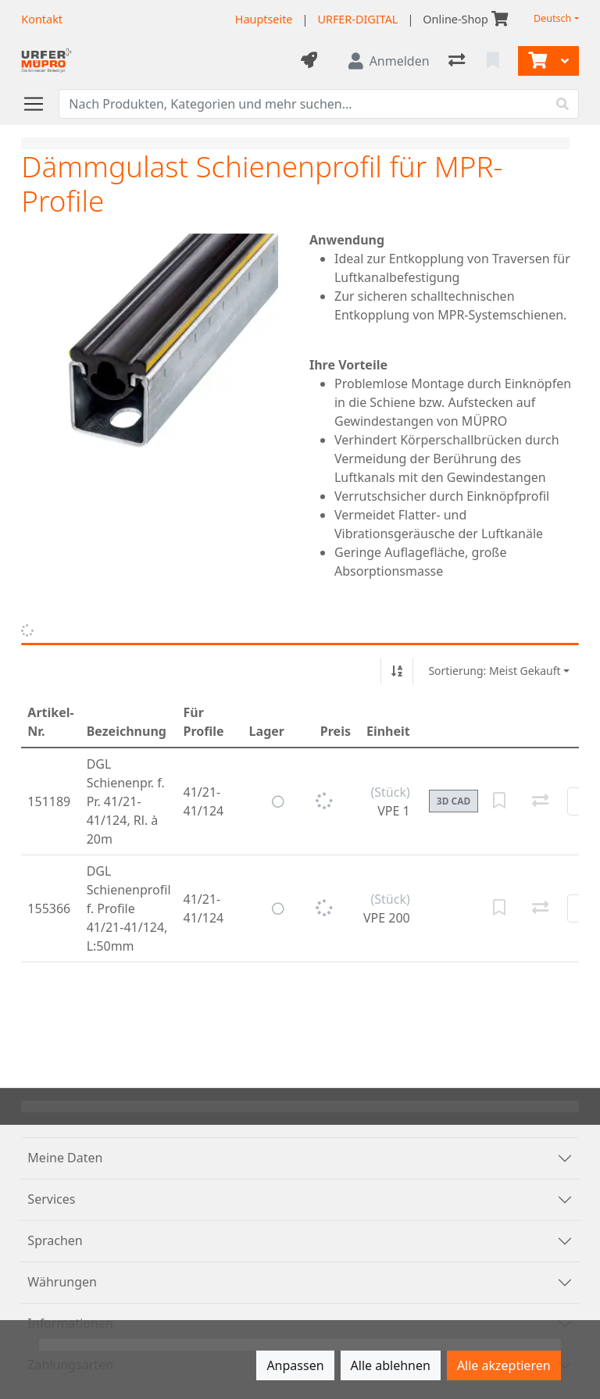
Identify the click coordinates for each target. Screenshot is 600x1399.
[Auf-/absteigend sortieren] (397, 671)
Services (51, 1199)
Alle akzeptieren (504, 1365)
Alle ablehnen (390, 1365)
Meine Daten (64, 1157)
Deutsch (553, 18)
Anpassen (294, 1365)
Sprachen (54, 1240)
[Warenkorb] (536, 61)
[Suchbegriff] (303, 104)
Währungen (62, 1281)
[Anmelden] (389, 61)
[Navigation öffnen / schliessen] (40, 103)
